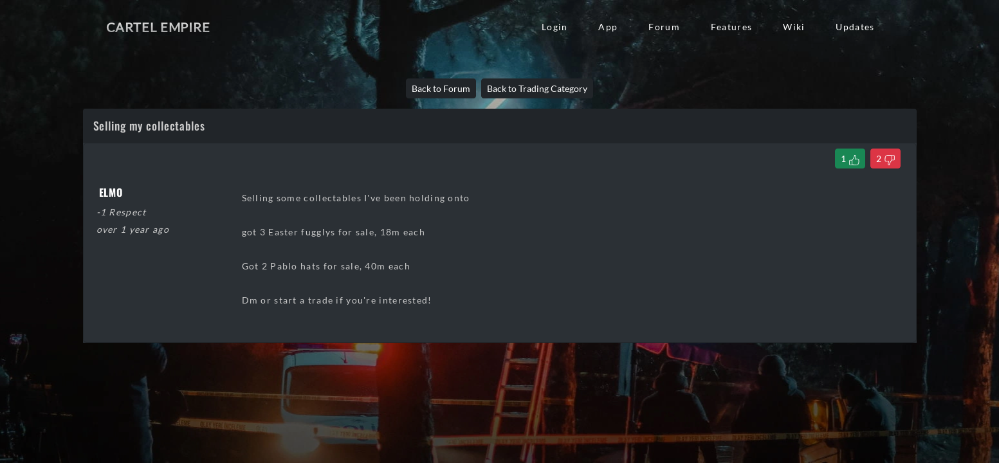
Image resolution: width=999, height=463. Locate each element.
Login (554, 26)
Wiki (794, 26)
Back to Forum (441, 88)
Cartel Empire (158, 27)
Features (731, 26)
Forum (663, 26)
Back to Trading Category (537, 88)
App (608, 26)
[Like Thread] (850, 158)
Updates (855, 26)
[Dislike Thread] (885, 158)
